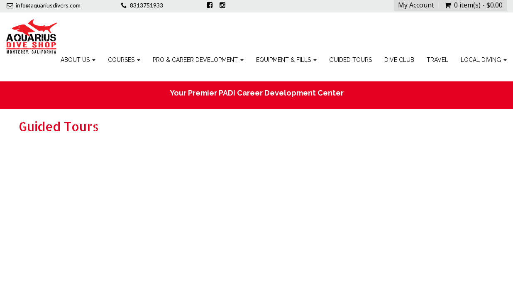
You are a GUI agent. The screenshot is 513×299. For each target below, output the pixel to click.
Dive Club (399, 59)
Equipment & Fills (286, 59)
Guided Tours (350, 59)
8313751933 (146, 5)
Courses (124, 59)
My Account (416, 5)
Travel (437, 59)
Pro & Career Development (198, 59)
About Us (78, 59)
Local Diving (484, 59)
